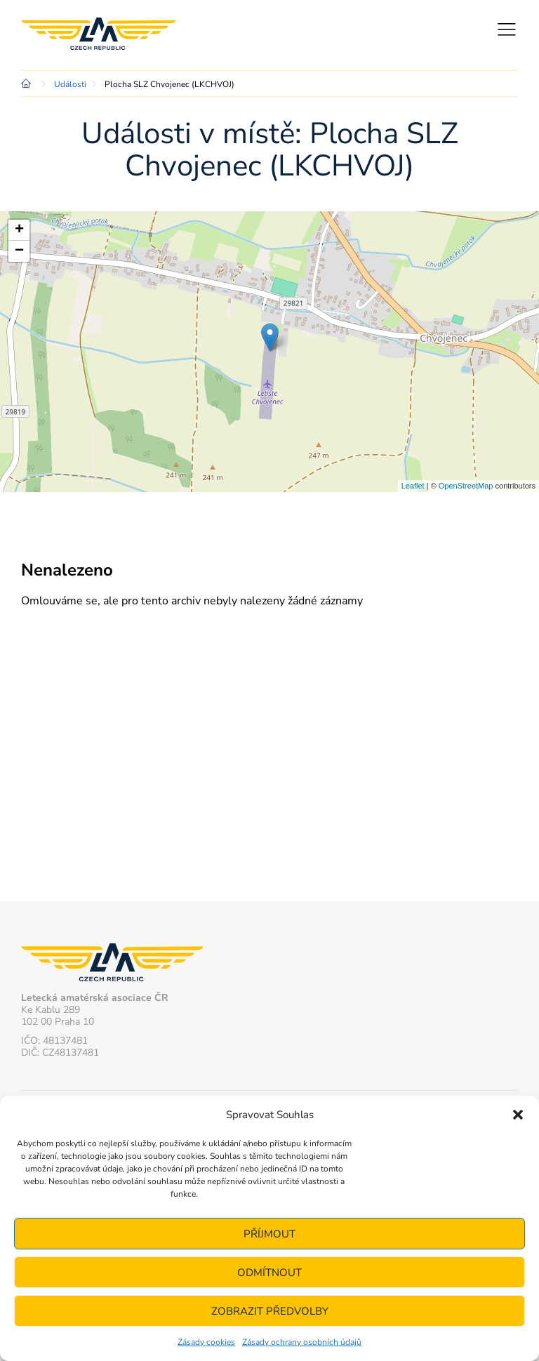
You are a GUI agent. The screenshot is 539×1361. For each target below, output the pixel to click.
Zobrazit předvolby (269, 1311)
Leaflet (413, 486)
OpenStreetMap (466, 486)
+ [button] (19, 230)
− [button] (19, 251)
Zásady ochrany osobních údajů (301, 1342)
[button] (518, 1115)
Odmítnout (269, 1273)
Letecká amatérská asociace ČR (105, 35)
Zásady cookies (206, 1342)
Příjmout (269, 1234)
